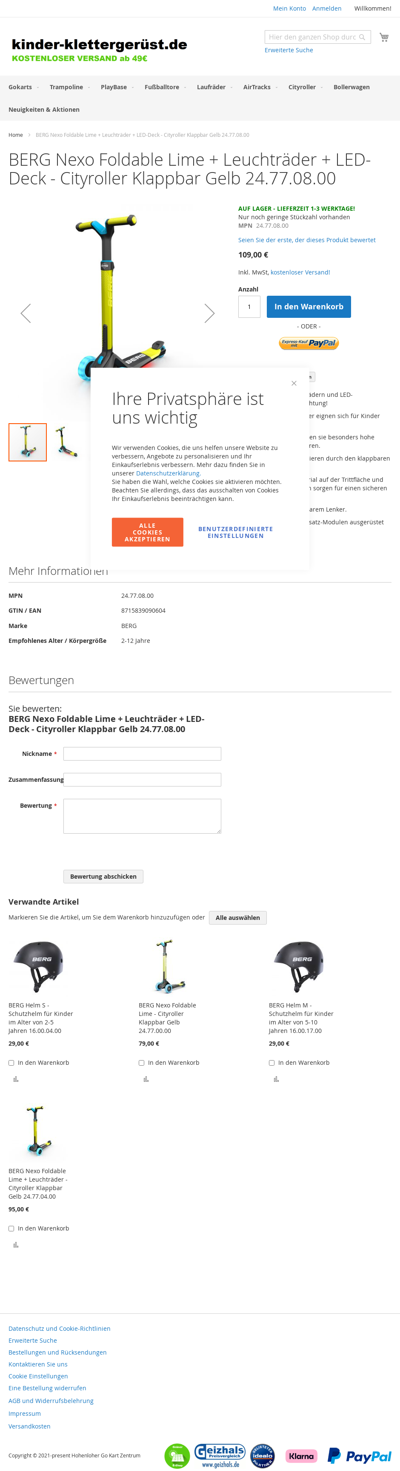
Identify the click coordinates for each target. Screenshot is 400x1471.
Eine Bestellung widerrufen (47, 1388)
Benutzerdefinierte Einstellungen (235, 532)
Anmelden (327, 8)
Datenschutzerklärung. (168, 473)
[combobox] (318, 37)
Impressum (25, 1413)
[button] (26, 313)
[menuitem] (21, 87)
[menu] (200, 98)
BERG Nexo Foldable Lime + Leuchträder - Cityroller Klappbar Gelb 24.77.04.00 (38, 1183)
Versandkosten (30, 1426)
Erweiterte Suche (289, 50)
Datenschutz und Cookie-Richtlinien (60, 1328)
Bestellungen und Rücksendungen (58, 1352)
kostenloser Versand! (300, 272)
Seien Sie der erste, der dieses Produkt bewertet (307, 240)
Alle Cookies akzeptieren (148, 532)
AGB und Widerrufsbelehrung (51, 1401)
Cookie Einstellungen (38, 1376)
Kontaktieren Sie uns (38, 1364)
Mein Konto (289, 8)
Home (16, 134)
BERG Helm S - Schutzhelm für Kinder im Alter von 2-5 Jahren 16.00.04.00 (41, 1018)
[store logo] (104, 47)
